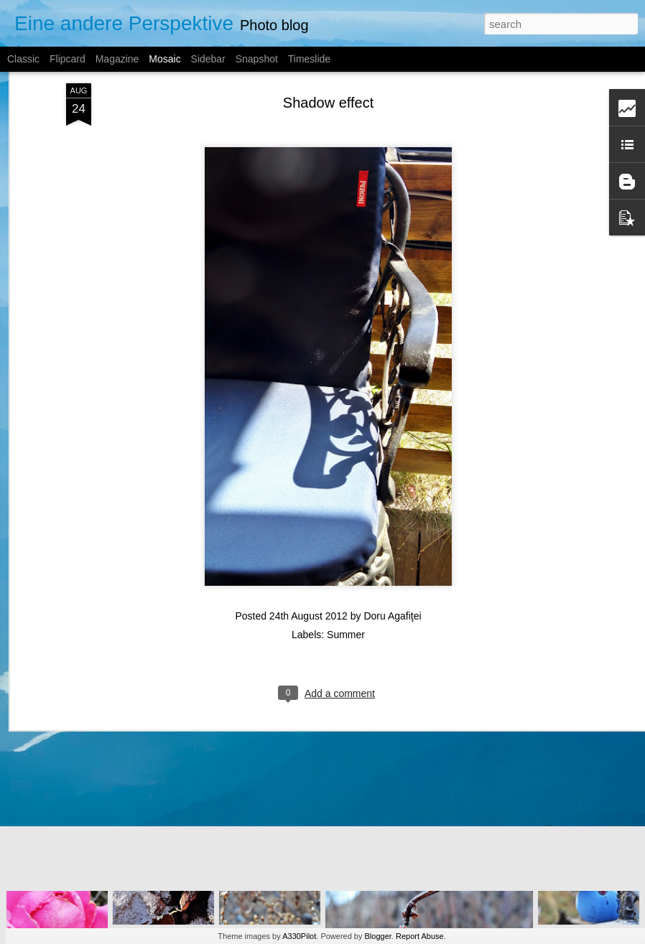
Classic (23, 59)
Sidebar (208, 59)
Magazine (117, 59)
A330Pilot (299, 936)
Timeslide (309, 59)
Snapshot (257, 59)
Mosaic (164, 59)
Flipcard (67, 59)
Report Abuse (420, 936)
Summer (346, 563)
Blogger (378, 936)
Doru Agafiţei (392, 544)
